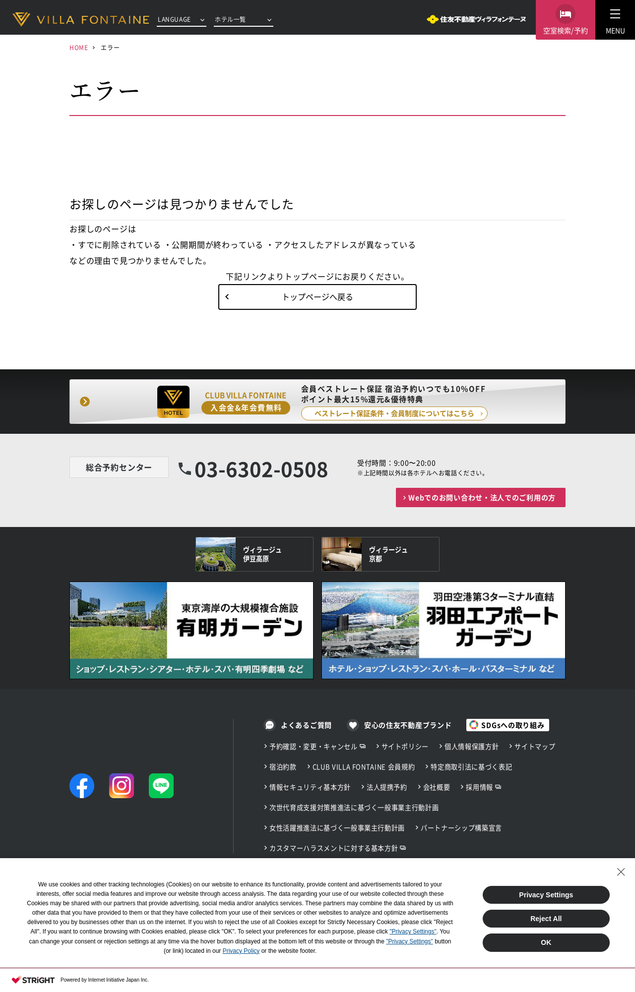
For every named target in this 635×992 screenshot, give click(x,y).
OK (546, 942)
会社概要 (436, 787)
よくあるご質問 (306, 725)
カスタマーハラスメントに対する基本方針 (333, 848)
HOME (78, 47)
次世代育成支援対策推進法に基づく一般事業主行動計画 (354, 807)
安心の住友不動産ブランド (407, 725)
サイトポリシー (405, 746)
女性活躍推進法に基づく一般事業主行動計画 (337, 827)
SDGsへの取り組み (512, 725)
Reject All (546, 919)
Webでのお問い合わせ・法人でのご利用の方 (482, 497)
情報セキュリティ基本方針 (310, 787)
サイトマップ (534, 746)
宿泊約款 (283, 766)
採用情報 (479, 787)
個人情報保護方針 (471, 746)
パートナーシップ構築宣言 (461, 827)
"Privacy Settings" (413, 931)
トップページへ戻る (317, 296)
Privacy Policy (241, 950)
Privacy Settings (546, 895)
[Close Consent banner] (621, 872)
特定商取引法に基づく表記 (471, 766)
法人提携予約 (387, 787)
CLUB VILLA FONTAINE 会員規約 (364, 766)
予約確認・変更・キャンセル (313, 746)
